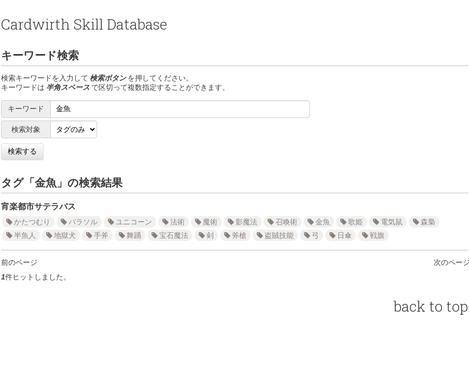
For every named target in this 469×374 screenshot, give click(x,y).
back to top (431, 306)
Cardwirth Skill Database (84, 24)
